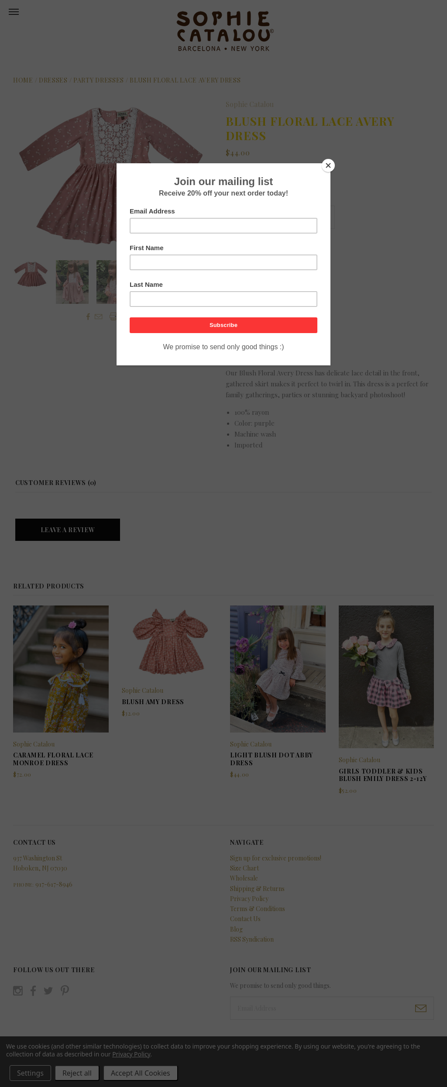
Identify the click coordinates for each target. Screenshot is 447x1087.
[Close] (328, 165)
